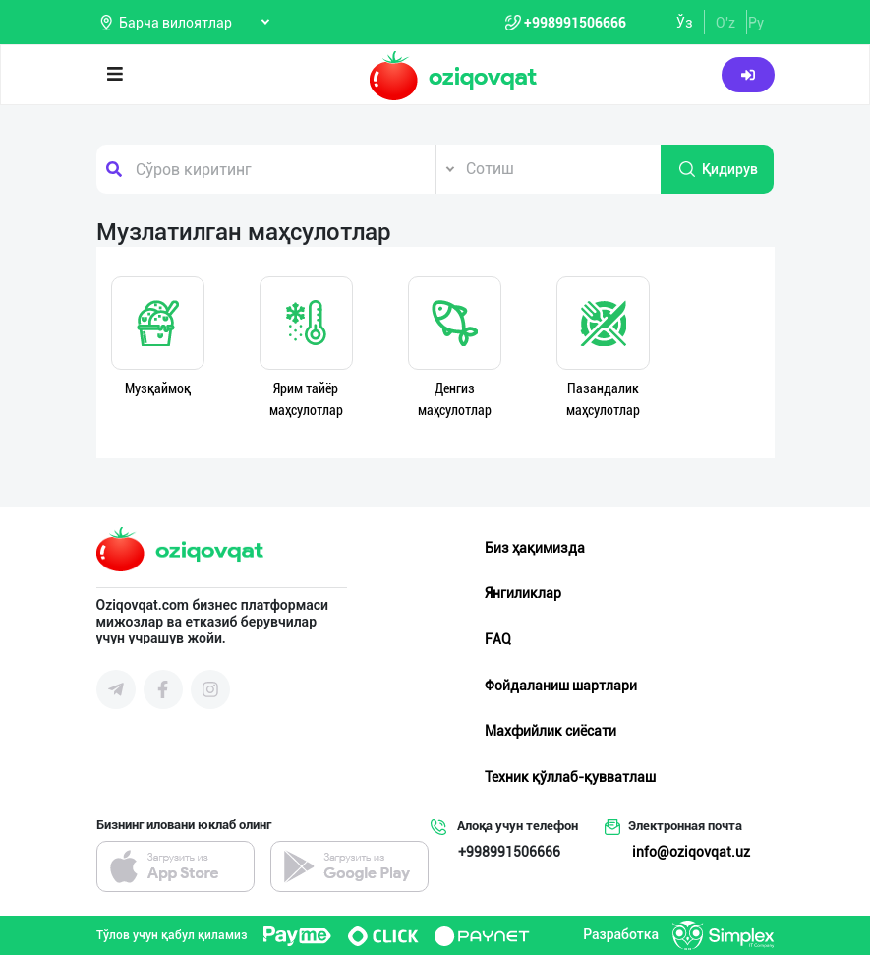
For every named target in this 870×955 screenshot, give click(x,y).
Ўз (684, 22)
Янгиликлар (523, 593)
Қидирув (717, 169)
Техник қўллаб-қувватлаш (570, 777)
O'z (725, 22)
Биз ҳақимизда (535, 548)
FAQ (498, 639)
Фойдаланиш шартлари (561, 685)
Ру (756, 22)
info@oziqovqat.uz (691, 852)
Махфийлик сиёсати (550, 731)
